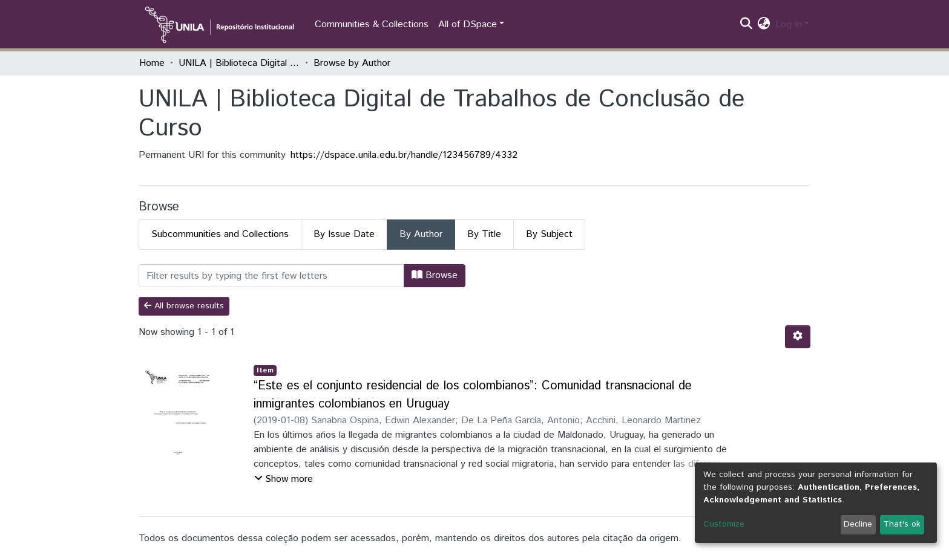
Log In (788, 24)
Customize (723, 524)
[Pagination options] (797, 336)
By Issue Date (344, 234)
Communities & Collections (372, 24)
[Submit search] (746, 25)
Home (152, 63)
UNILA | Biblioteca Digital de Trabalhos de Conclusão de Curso (239, 63)
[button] (764, 25)
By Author (420, 234)
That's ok (902, 524)
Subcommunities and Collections (220, 234)
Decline (858, 524)
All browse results (184, 306)
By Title (484, 234)
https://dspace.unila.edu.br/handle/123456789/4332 (404, 155)
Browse (435, 275)
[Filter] (271, 275)
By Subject (549, 234)
